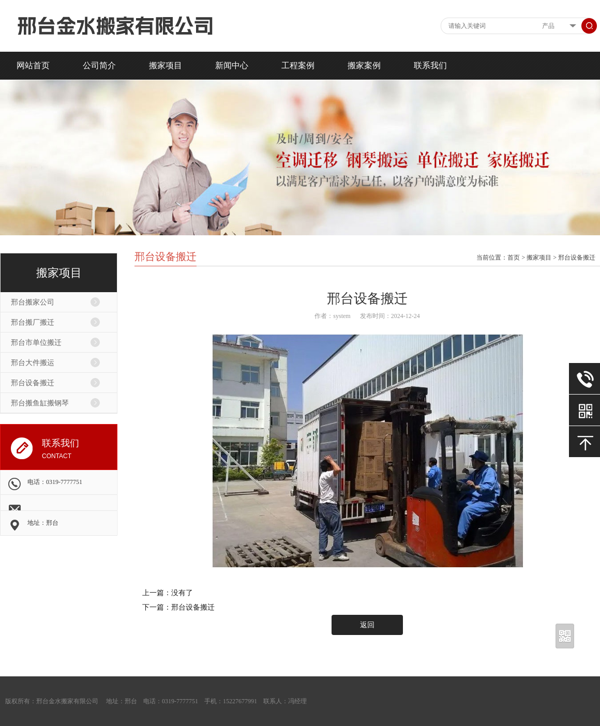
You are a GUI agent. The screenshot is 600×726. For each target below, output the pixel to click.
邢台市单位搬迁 (36, 342)
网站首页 (33, 65)
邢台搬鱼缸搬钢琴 (40, 403)
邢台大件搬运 (32, 363)
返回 (367, 625)
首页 (513, 257)
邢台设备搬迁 (32, 383)
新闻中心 (231, 65)
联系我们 (430, 65)
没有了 (182, 593)
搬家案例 (364, 65)
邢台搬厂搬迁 (32, 322)
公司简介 (99, 65)
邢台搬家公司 (32, 302)
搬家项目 (165, 65)
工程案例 (297, 65)
